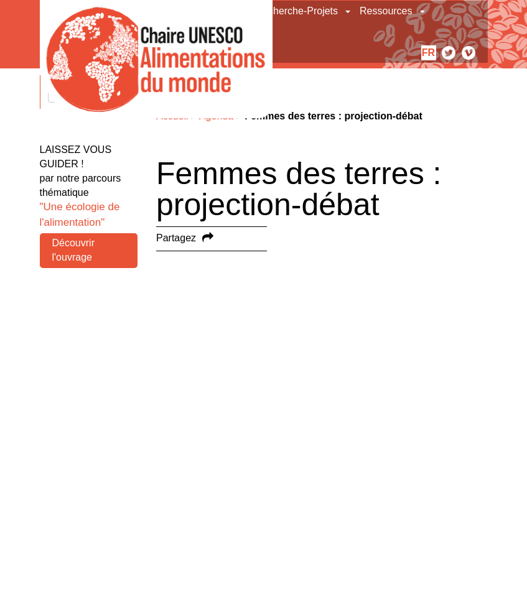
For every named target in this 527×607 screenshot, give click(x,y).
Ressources (386, 11)
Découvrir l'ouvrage (73, 250)
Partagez (176, 238)
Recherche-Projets (297, 11)
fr (428, 52)
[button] (348, 11)
